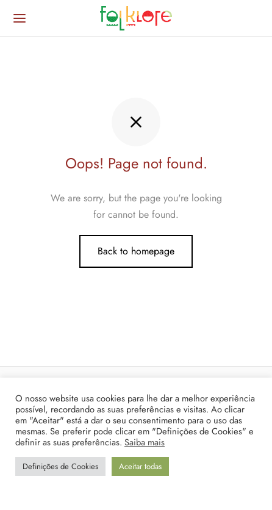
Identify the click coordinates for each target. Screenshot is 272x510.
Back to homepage (136, 251)
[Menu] (19, 18)
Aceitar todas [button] (140, 466)
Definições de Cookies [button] (60, 466)
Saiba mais (144, 442)
